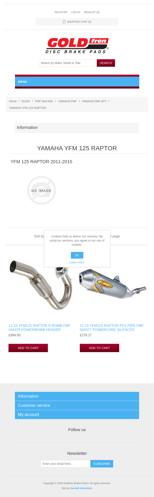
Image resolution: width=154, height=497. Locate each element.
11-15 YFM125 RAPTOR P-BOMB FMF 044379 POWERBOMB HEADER (39, 328)
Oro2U (26, 101)
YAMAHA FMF (67, 101)
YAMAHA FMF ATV (94, 101)
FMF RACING (44, 101)
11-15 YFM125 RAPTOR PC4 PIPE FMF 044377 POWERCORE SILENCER (112, 328)
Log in (75, 12)
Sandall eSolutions (81, 488)
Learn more (77, 262)
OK (77, 255)
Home (13, 101)
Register (61, 12)
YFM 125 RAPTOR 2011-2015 (41, 161)
